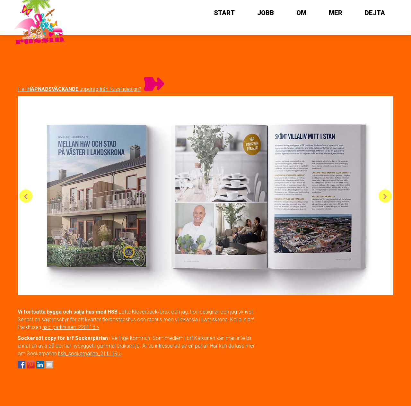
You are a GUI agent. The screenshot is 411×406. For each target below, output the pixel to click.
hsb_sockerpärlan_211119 (88, 353)
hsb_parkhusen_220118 (68, 327)
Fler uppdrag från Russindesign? (79, 89)
